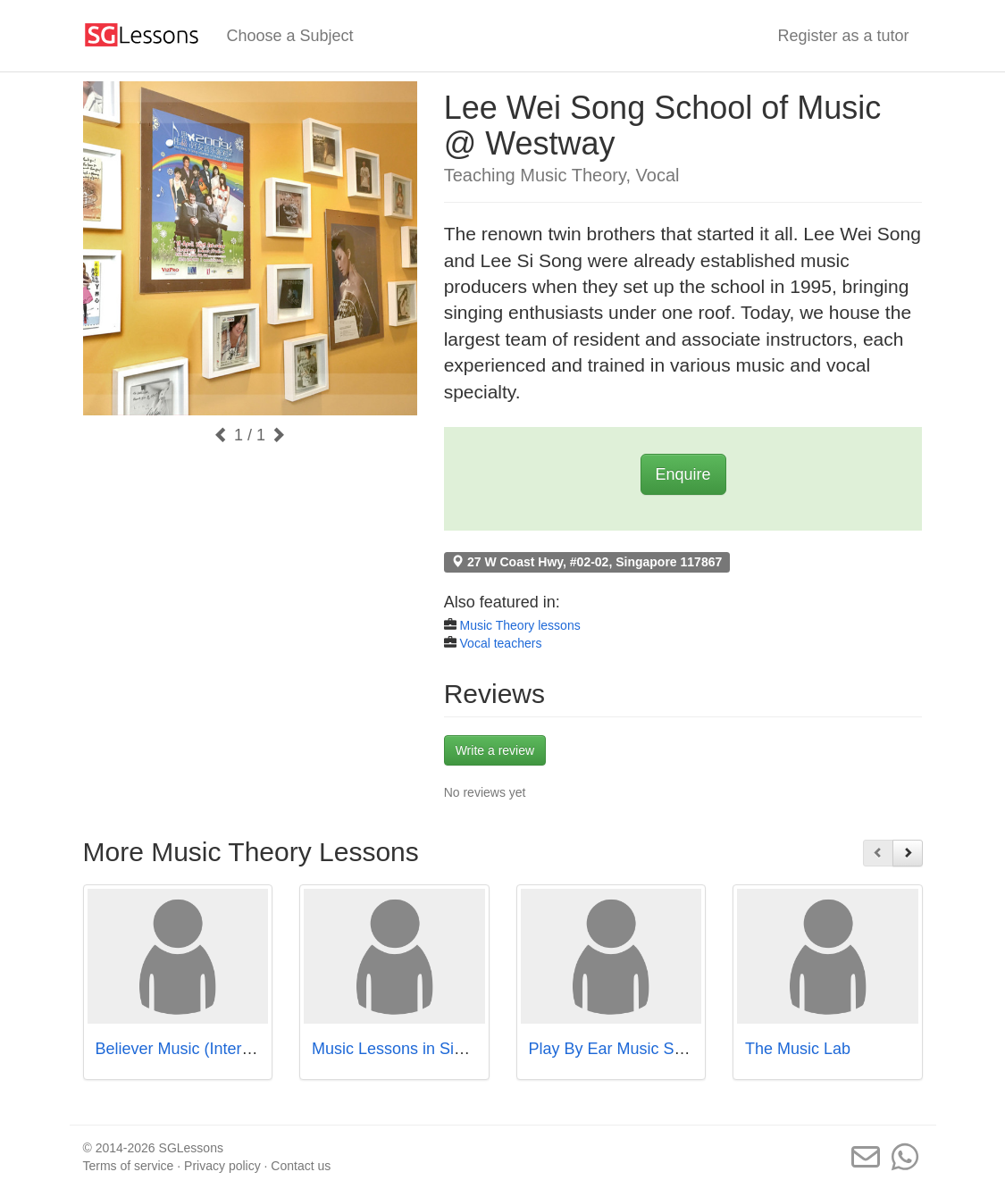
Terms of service (128, 1166)
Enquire (683, 474)
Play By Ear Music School (621, 1049)
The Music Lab (797, 1049)
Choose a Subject (290, 36)
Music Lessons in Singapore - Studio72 (451, 1049)
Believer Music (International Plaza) (222, 1049)
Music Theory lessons (520, 625)
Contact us (301, 1166)
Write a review (495, 750)
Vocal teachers (501, 643)
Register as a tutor (843, 36)
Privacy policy (222, 1166)
